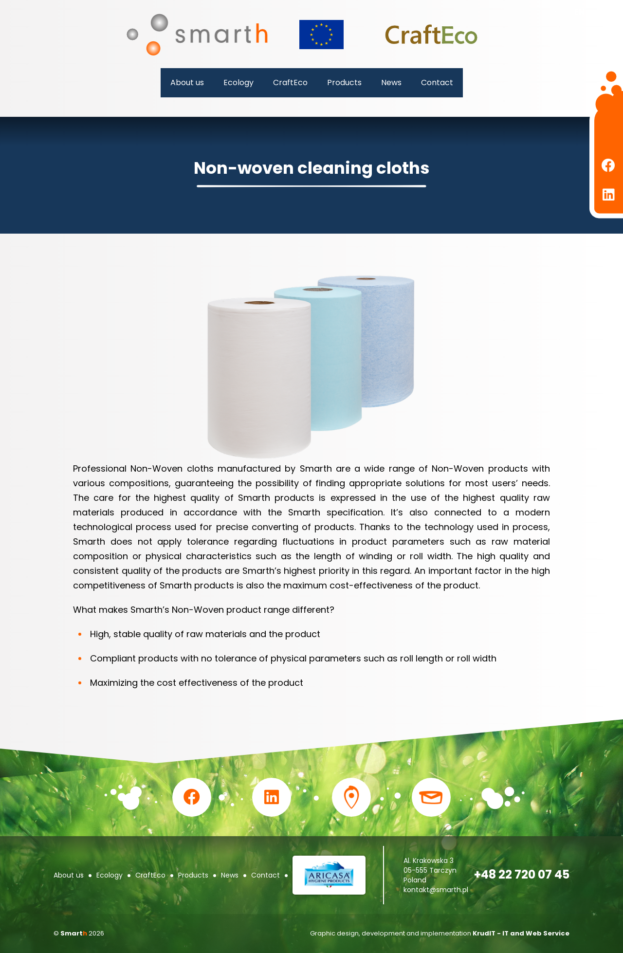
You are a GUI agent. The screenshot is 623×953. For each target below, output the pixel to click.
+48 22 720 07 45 (521, 874)
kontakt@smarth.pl (435, 890)
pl (555, 12)
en (579, 12)
